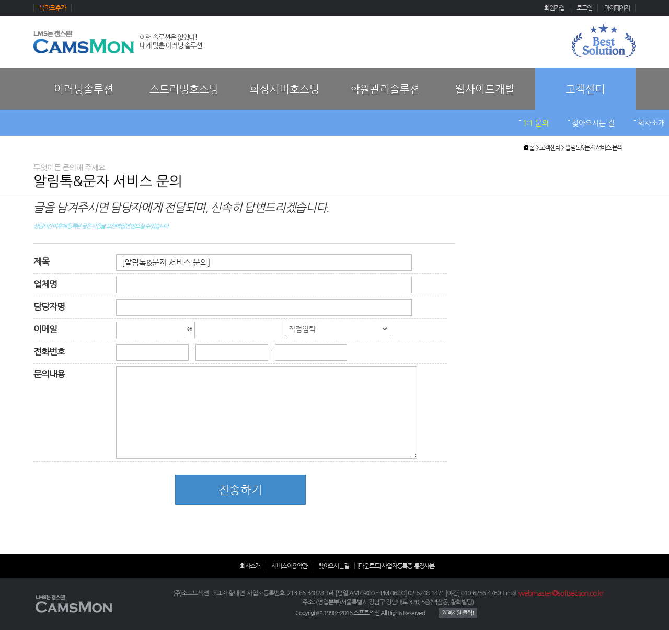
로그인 (584, 8)
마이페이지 (617, 8)
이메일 (45, 329)
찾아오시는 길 (593, 123)
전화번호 (49, 352)
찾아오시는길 (333, 565)
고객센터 (585, 89)
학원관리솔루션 (385, 89)
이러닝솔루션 (83, 89)
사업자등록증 (397, 565)
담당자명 (49, 307)
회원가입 (554, 8)
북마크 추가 (52, 8)
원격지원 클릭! (458, 613)
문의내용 (49, 374)
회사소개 (651, 123)
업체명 (45, 284)
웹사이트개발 (485, 89)
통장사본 (424, 565)
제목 (41, 262)
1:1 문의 (536, 123)
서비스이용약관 (289, 565)
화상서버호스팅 (284, 89)
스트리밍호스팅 (184, 89)
